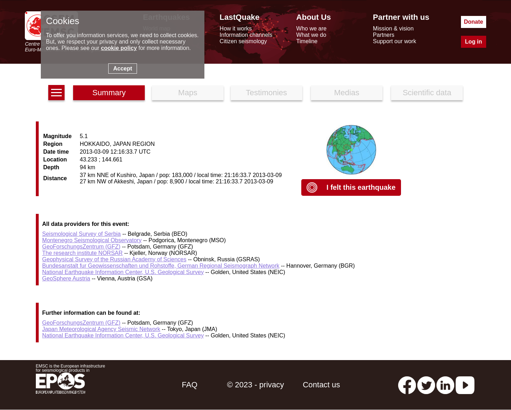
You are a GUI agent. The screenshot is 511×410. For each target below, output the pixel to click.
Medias (346, 92)
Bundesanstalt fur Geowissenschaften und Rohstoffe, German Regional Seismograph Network (161, 266)
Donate (473, 22)
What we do (311, 35)
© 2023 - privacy (255, 384)
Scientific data (427, 92)
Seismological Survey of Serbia (81, 234)
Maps (187, 92)
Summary (109, 92)
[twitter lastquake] (426, 384)
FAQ (189, 384)
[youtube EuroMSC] (465, 384)
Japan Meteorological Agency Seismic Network (101, 329)
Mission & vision (393, 28)
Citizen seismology (243, 41)
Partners (383, 35)
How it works (236, 28)
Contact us (321, 384)
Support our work (394, 41)
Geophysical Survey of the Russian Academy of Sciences (114, 259)
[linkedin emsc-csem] (445, 384)
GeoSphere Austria (66, 278)
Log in (473, 42)
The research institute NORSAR (82, 253)
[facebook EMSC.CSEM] (407, 384)
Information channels (246, 35)
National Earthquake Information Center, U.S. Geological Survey (123, 272)
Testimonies (266, 92)
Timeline (307, 41)
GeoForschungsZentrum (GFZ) (81, 247)
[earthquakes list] (56, 92)
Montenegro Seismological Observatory (92, 240)
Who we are (311, 28)
